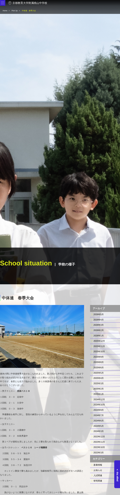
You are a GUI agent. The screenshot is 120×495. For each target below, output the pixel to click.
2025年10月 (99, 351)
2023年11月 (99, 442)
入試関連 (98, 475)
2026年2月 (99, 330)
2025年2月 (99, 389)
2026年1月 (99, 335)
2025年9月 (99, 357)
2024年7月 (99, 415)
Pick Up (15, 11)
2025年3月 (99, 383)
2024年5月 (99, 426)
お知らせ (98, 470)
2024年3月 (99, 431)
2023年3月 (99, 452)
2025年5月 (99, 373)
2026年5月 (99, 314)
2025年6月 (99, 367)
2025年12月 (99, 341)
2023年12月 (99, 436)
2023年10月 (99, 447)
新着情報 (98, 465)
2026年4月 (99, 320)
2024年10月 (99, 405)
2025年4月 (99, 378)
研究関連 (98, 481)
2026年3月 (99, 325)
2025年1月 (99, 394)
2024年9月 (99, 410)
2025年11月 (99, 346)
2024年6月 (99, 421)
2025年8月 (99, 362)
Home (5, 11)
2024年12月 (99, 399)
